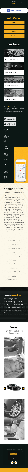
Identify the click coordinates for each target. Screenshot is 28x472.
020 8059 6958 (13, 3)
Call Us (14, 22)
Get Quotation (14, 26)
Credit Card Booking (14, 35)
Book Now (14, 31)
